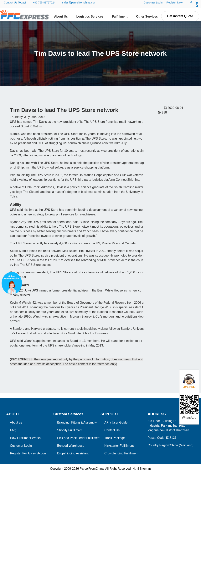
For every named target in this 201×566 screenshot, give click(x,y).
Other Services (147, 16)
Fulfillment (120, 16)
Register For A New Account (29, 453)
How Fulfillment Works (25, 438)
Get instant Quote (180, 16)
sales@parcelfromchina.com (79, 2)
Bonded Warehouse (70, 445)
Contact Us (112, 430)
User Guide (119, 422)
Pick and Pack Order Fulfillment (78, 438)
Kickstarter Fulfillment (119, 445)
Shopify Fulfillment (69, 430)
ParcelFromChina (92, 468)
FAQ (13, 430)
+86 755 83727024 (44, 2)
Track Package (114, 438)
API (106, 422)
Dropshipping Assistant (73, 453)
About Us (61, 16)
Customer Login (153, 2)
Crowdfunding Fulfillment (121, 453)
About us (16, 422)
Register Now (174, 2)
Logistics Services (90, 16)
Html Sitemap (141, 468)
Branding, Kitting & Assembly (77, 422)
